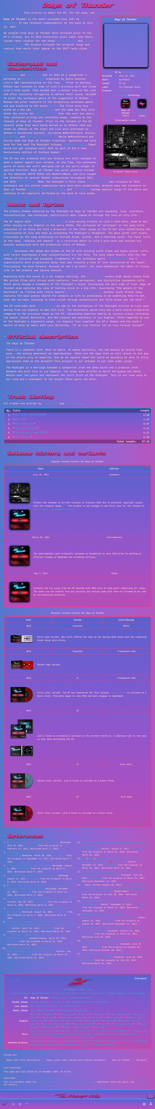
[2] (17, 44)
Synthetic (10, 136)
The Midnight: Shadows (101, 1044)
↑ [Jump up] (7, 852)
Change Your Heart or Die (65, 1020)
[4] (31, 51)
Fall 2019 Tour (82, 1031)
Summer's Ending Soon (75, 1027)
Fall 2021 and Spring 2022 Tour (113, 1031)
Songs (50, 1041)
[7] (55, 112)
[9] (41, 136)
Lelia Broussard (19, 993)
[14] (24, 181)
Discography (37, 1041)
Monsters (79, 1002)
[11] (50, 136)
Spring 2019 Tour (60, 1031)
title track (95, 276)
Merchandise (112, 1041)
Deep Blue (49, 1017)
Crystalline (67, 1014)
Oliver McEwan (137, 993)
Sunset (35, 1014)
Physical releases (91, 1041)
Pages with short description (23, 1060)
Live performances (67, 1041)
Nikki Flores (79, 993)
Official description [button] (43, 337)
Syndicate (103, 1002)
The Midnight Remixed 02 (72, 1010)
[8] (37, 136)
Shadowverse (50, 1027)
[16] (34, 181)
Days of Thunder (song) (113, 12)
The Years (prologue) (47, 221)
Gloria (40, 113)
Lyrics (126, 1041)
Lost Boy (85, 1014)
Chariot (103, 1024)
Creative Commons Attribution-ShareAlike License (66, 1082)
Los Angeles (81, 189)
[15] (29, 181)
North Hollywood (33, 78)
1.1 (15, 842)
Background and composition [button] (32, 66)
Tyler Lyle (33, 75)
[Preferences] (144, 1104)
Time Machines (85, 1037)
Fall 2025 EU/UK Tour (62, 1037)
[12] (54, 136)
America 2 (101, 1014)
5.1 (15, 885)
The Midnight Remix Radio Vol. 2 (66, 1044)
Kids (68, 1002)
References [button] (25, 836)
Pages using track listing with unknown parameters (76, 1060)
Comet (30, 136)
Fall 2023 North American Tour (63, 1034)
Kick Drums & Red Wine (85, 292)
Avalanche (108, 1020)
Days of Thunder (52, 189)
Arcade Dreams (121, 1014)
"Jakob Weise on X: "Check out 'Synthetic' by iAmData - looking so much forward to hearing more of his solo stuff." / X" (115, 845)
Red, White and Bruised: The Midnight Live (55, 1006)
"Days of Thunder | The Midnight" (37, 842)
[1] (19, 26)
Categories (10, 1055)
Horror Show (59, 997)
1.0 (11, 842)
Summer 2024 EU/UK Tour (98, 1034)
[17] (65, 505)
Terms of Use (143, 1082)
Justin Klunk (61, 993)
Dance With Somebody (72, 1017)
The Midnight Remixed (42, 1010)
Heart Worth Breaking (55, 1024)
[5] (63, 82)
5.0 (11, 885)
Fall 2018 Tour (38, 1031)
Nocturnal (56, 1002)
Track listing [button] (30, 397)
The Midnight (129, 72)
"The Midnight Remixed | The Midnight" (32, 875)
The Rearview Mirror (80, 997)
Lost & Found (118, 692)
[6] (51, 112)
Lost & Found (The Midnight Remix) (53, 509)
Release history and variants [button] (57, 453)
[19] (103, 556)
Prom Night (96, 1017)
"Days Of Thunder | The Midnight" (29, 865)
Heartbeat (91, 1020)
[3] (21, 44)
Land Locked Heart (83, 1024)
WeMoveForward (66, 40)
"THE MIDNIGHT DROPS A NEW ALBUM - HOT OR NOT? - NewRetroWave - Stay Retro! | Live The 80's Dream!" (115, 888)
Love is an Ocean (123, 1024)
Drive (53, 105)
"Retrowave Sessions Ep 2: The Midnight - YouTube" (39, 898)
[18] (98, 556)
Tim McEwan (125, 90)
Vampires (50, 1014)
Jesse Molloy (97, 993)
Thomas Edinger (116, 993)
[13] (19, 181)
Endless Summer (142, 111)
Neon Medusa (114, 1017)
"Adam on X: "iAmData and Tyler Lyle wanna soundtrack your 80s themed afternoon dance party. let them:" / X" (40, 923)
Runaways (98, 1027)
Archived (30, 845)
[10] (45, 136)
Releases (141, 1060)
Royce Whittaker (41, 993)
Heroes (91, 1002)
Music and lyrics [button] (36, 205)
